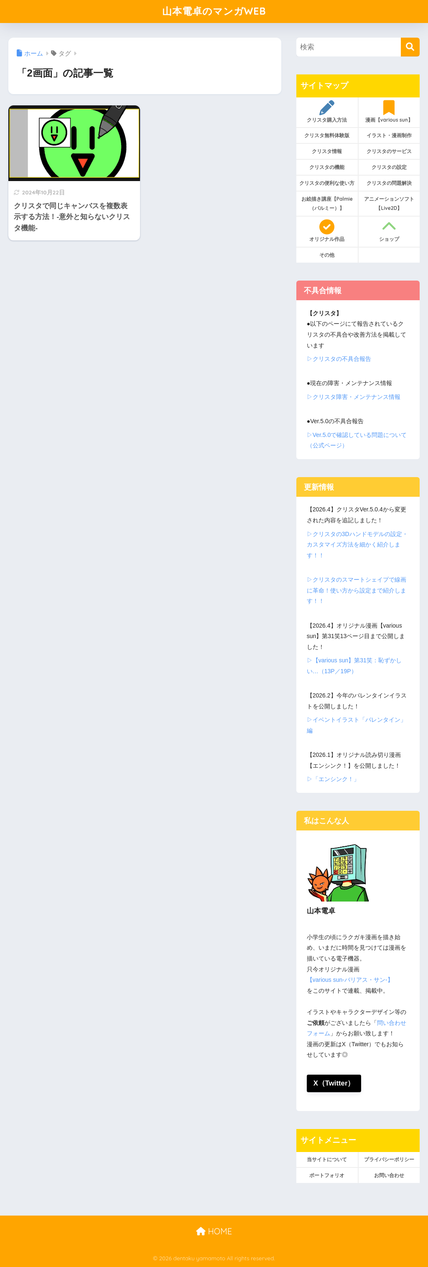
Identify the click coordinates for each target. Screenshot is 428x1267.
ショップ (389, 231)
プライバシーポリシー (389, 1159)
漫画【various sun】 (389, 111)
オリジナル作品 (327, 231)
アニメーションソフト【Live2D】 (389, 203)
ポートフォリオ (326, 1175)
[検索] (410, 47)
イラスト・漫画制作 (389, 135)
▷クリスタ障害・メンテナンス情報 (353, 396)
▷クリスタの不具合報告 (339, 358)
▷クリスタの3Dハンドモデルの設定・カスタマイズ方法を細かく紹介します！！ (357, 545)
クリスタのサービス (389, 151)
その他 (326, 255)
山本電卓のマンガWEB (214, 11)
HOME (214, 1231)
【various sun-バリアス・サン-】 (350, 979)
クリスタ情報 (327, 151)
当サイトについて (327, 1159)
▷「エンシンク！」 (333, 779)
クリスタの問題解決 (389, 183)
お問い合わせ (389, 1175)
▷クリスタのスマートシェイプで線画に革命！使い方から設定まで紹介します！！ (356, 590)
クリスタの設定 (389, 167)
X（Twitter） (334, 1083)
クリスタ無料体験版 (326, 135)
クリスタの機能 (326, 167)
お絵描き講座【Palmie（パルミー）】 (327, 203)
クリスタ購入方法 (327, 111)
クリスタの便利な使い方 (326, 183)
